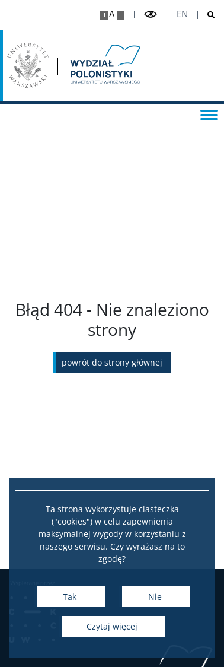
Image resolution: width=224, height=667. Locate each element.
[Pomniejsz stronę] (120, 15)
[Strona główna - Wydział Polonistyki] (104, 65)
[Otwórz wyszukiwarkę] (207, 15)
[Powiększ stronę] (104, 15)
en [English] (182, 13)
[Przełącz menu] (209, 114)
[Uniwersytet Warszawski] (28, 65)
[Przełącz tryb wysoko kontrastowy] (150, 14)
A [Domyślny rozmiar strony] (111, 13)
